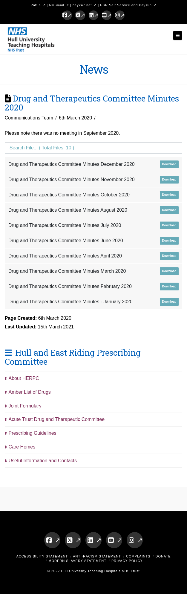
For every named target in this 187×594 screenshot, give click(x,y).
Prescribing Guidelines (30, 433)
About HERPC (22, 378)
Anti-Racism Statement (97, 556)
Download (169, 164)
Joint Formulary (23, 405)
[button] (178, 35)
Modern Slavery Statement (77, 561)
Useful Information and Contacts (41, 460)
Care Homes (20, 446)
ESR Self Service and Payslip (125, 5)
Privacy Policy (127, 561)
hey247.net (82, 5)
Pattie (35, 5)
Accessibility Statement (42, 556)
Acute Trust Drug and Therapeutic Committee (55, 419)
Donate (163, 556)
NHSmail (56, 5)
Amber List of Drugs (28, 392)
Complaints (138, 556)
